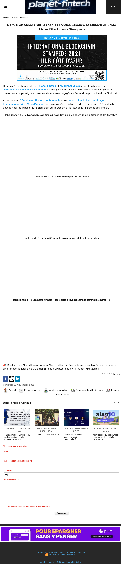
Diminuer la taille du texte (61, 395)
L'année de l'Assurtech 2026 (46, 436)
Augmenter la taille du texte (97, 390)
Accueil (6, 18)
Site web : (8, 472)
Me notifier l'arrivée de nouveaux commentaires (29, 508)
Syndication (54, 556)
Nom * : (7, 453)
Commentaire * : (11, 481)
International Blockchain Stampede (25, 89)
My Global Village (70, 86)
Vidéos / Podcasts (19, 18)
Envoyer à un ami (34, 390)
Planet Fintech (47, 86)
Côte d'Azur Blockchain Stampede (40, 100)
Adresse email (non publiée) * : (18, 462)
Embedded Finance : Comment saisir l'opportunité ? (76, 438)
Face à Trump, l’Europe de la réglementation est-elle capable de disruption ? (16, 438)
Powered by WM (68, 556)
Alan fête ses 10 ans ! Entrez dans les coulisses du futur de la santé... (105, 438)
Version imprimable (62, 390)
